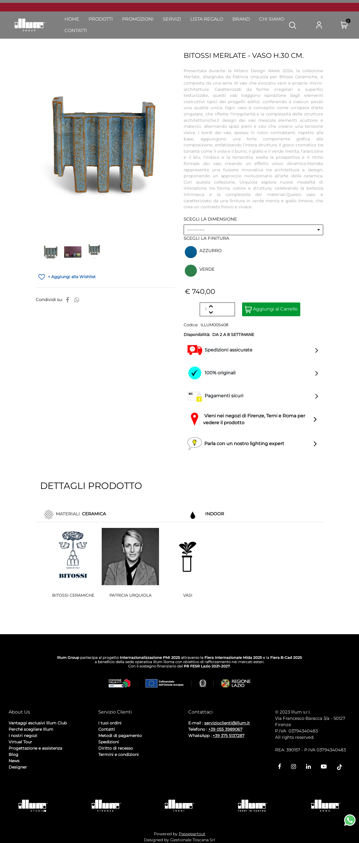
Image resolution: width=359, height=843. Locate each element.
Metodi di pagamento (120, 735)
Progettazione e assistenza (35, 748)
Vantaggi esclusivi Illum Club (38, 723)
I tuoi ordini (109, 723)
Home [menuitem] (71, 19)
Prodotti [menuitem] (101, 19)
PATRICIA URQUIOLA (130, 595)
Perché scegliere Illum (31, 729)
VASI (187, 595)
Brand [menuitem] (241, 19)
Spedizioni (108, 741)
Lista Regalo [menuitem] (206, 19)
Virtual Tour (20, 741)
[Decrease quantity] (210, 312)
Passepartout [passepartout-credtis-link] (192, 833)
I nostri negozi (23, 735)
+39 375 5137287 (228, 735)
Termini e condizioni (118, 754)
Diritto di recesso (115, 748)
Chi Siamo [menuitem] (271, 19)
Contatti (106, 729)
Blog (13, 754)
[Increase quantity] (210, 306)
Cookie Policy (53, 782)
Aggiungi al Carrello (271, 309)
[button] (292, 24)
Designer (18, 767)
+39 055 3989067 (225, 729)
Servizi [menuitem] (172, 19)
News (14, 760)
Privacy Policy (23, 782)
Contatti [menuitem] (75, 30)
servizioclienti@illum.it (227, 723)
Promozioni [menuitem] (138, 19)
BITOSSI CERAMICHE (73, 595)
